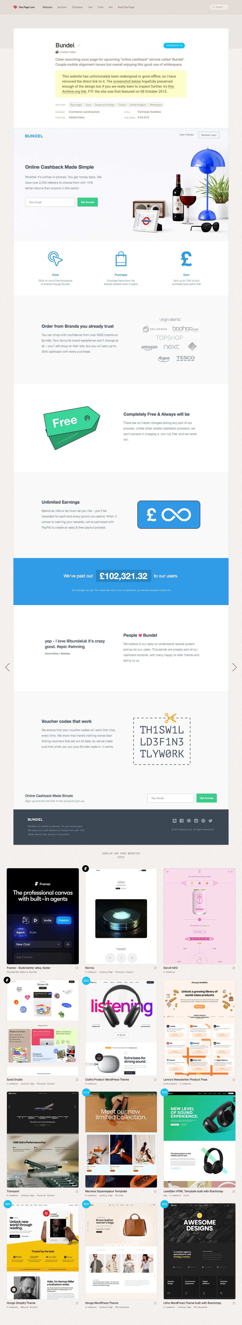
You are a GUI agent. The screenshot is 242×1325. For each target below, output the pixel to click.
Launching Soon (91, 112)
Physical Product (124, 972)
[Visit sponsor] (76, 968)
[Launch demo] (155, 1080)
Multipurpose (122, 1307)
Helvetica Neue (77, 117)
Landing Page (106, 972)
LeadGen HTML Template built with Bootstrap (193, 1191)
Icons (88, 104)
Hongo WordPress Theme (101, 1303)
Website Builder (29, 1307)
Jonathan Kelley (67, 52)
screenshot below (127, 81)
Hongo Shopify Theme (21, 1303)
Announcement (170, 1084)
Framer (85, 868)
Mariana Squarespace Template (106, 1191)
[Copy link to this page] (79, 45)
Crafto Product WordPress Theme (107, 1079)
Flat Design (143, 112)
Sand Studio (15, 1079)
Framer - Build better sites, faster (29, 968)
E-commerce (75, 112)
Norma (89, 968)
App (165, 1195)
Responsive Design (104, 104)
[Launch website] (155, 968)
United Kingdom (138, 104)
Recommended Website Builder (22, 972)
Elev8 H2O (171, 968)
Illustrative (155, 112)
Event (186, 1195)
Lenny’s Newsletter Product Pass (185, 1079)
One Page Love (27, 7)
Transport (13, 1191)
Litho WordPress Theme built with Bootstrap (192, 1303)
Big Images (76, 104)
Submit (121, 857)
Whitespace (156, 104)
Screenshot (174, 45)
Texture (122, 104)
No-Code (119, 1195)
